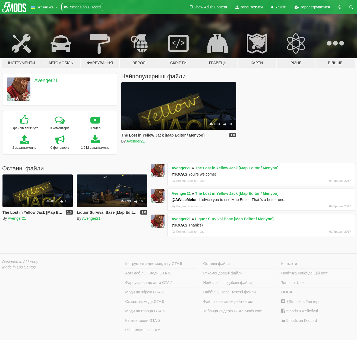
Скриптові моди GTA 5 (144, 301)
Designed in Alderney (20, 262)
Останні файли (216, 263)
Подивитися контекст (189, 180)
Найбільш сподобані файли (227, 282)
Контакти (289, 263)
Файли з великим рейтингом (228, 301)
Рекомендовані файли (223, 273)
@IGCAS (179, 174)
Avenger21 (46, 80)
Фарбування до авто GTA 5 (148, 282)
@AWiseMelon (185, 199)
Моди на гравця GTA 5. (145, 311)
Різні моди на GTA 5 (142, 330)
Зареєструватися (312, 7)
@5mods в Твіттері (300, 301)
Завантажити (249, 7)
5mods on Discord (299, 320)
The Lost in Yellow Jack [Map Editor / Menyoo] (237, 168)
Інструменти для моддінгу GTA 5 (153, 263)
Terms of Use (292, 282)
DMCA (286, 292)
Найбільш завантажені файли (229, 292)
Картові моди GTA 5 (142, 320)
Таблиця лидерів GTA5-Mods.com (233, 311)
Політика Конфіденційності (304, 273)
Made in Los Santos (19, 267)
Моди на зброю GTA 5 (144, 292)
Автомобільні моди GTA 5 (147, 273)
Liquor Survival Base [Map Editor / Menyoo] (234, 219)
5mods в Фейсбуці (299, 311)
